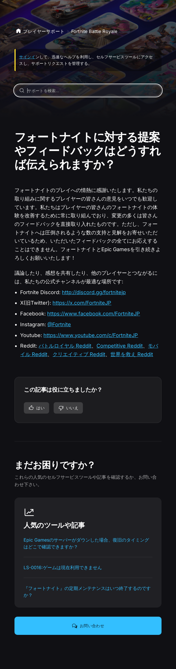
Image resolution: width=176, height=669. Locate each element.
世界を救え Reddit (131, 354)
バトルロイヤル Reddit (65, 346)
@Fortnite (59, 324)
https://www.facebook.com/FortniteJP (93, 314)
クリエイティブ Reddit (79, 354)
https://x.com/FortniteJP (82, 303)
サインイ (27, 56)
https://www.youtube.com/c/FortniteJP (90, 335)
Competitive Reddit (120, 346)
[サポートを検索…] (87, 90)
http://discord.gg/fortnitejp (94, 292)
